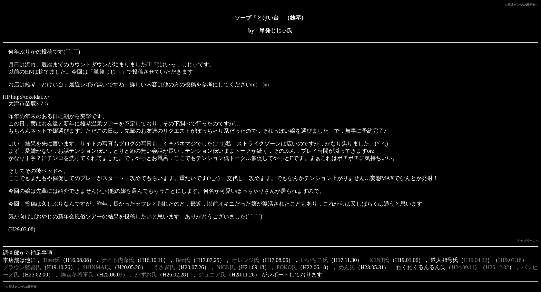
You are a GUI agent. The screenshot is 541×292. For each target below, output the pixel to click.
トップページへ (527, 241)
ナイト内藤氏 (118, 260)
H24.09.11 (463, 267)
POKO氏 (287, 267)
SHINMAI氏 (97, 267)
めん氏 (346, 267)
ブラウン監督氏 (22, 267)
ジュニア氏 (212, 274)
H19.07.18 (510, 260)
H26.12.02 (497, 267)
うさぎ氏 (164, 267)
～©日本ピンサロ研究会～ (520, 5)
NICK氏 (225, 267)
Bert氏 (183, 260)
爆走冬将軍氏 (77, 274)
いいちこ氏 (314, 260)
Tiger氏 (51, 260)
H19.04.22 (475, 260)
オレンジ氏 (245, 260)
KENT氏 (379, 260)
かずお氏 (146, 274)
